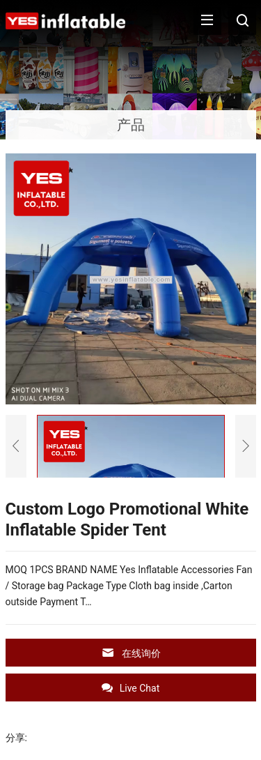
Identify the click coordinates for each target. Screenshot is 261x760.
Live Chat (131, 688)
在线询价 (131, 653)
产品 (131, 124)
